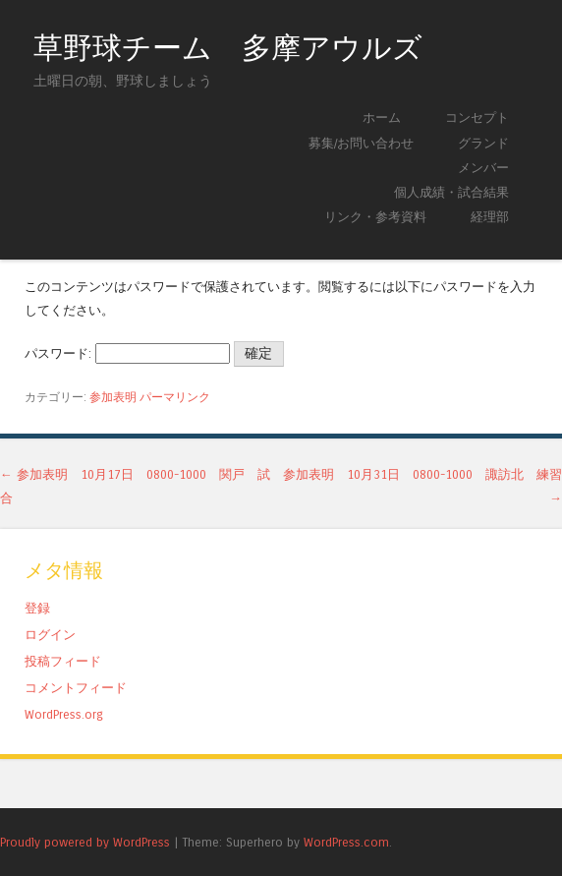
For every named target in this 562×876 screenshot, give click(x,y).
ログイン (50, 634)
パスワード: (127, 353)
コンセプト (477, 117)
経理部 (490, 216)
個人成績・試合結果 (451, 192)
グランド (483, 143)
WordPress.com (346, 842)
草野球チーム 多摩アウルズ (227, 48)
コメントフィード (76, 687)
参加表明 (113, 397)
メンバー (483, 167)
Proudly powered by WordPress (85, 842)
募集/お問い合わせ (361, 143)
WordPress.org (64, 714)
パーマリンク (175, 397)
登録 (37, 608)
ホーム (382, 117)
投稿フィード (63, 661)
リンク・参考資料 (375, 216)
